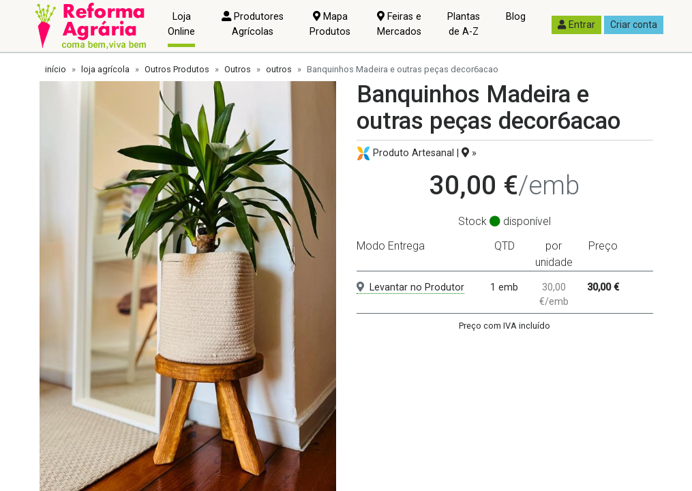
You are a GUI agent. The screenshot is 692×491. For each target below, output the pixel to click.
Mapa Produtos (330, 24)
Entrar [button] (576, 24)
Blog (516, 17)
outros (279, 69)
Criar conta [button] (633, 24)
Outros (237, 69)
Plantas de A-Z (463, 24)
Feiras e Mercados (399, 24)
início (55, 69)
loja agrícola (105, 69)
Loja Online (181, 24)
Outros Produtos (177, 69)
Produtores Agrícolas (253, 24)
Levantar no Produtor (410, 287)
